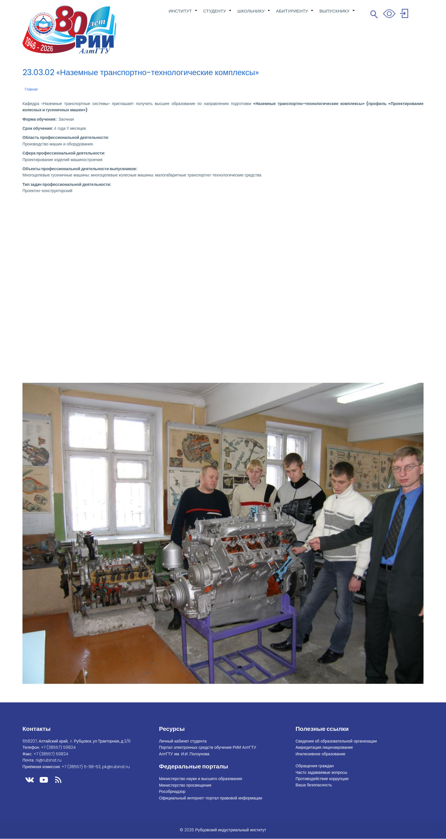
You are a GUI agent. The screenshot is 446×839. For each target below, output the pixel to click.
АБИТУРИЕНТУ (295, 14)
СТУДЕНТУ (217, 14)
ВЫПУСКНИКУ (337, 14)
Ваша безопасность (314, 785)
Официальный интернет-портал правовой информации (210, 798)
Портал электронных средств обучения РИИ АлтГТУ (207, 747)
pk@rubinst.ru (116, 767)
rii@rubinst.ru (48, 760)
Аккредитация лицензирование (324, 747)
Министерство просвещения (185, 785)
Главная (31, 89)
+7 (58, 747)
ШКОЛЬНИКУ (254, 14)
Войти (404, 14)
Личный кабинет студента (183, 741)
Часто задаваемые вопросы (321, 772)
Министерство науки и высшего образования (200, 779)
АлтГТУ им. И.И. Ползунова (184, 754)
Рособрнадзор (172, 791)
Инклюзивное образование (320, 754)
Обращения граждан (315, 766)
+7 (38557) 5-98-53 (81, 767)
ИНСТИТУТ (183, 14)
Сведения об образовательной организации (336, 741)
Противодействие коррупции (322, 779)
